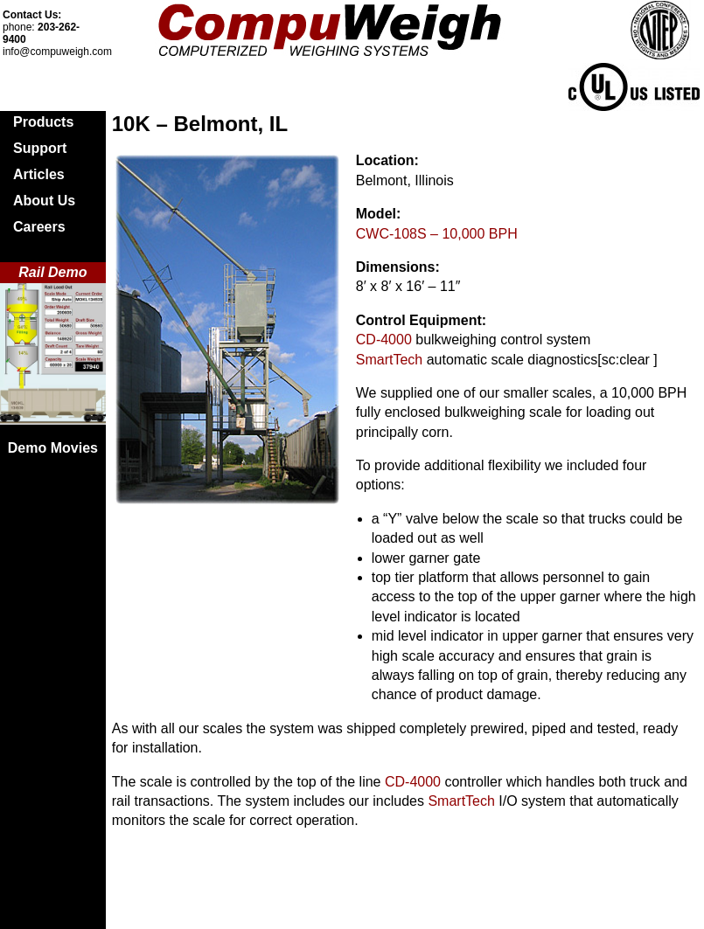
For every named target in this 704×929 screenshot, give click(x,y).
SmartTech (389, 359)
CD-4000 (384, 339)
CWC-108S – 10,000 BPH (437, 233)
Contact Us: (32, 15)
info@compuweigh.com (57, 51)
